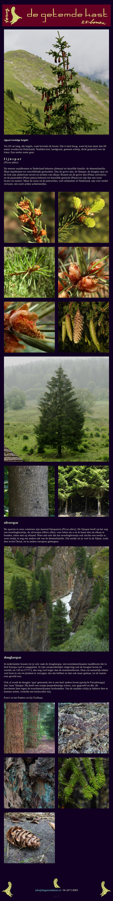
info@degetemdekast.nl (48, 890)
